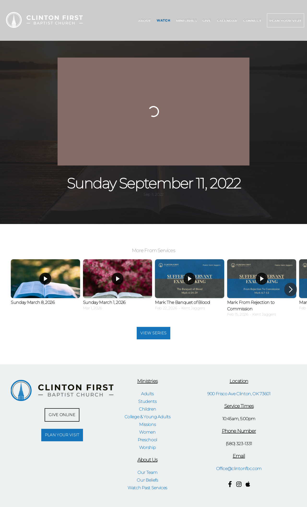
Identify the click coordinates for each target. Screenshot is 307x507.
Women (147, 432)
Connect (252, 20)
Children (147, 409)
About (144, 20)
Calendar (227, 20)
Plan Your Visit (285, 20)
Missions (147, 424)
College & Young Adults (147, 416)
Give (206, 20)
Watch (164, 20)
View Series (153, 333)
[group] (45, 286)
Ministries (186, 20)
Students (147, 401)
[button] (290, 289)
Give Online (62, 415)
